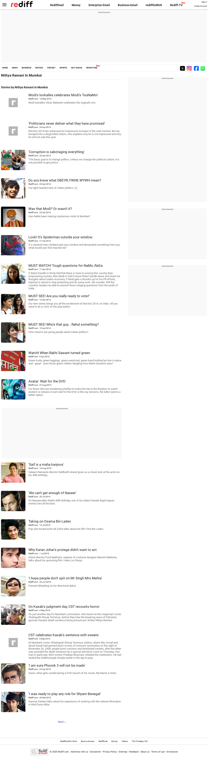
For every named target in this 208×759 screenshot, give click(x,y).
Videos (125, 741)
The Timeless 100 (140, 741)
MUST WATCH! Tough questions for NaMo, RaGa (65, 265)
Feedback (134, 751)
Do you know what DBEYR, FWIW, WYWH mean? (64, 180)
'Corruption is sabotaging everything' (56, 152)
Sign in (204, 2)
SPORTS (63, 67)
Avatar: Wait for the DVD (46, 381)
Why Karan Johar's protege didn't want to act (62, 550)
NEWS (15, 67)
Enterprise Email (99, 5)
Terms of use (158, 751)
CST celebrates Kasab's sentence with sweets (63, 635)
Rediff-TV (176, 5)
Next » (62, 721)
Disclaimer (95, 751)
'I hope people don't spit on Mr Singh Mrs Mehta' (65, 578)
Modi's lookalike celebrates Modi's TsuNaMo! (63, 95)
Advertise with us (79, 751)
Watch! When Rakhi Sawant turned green (59, 353)
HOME (5, 67)
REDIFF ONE (91, 67)
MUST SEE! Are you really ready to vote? (58, 296)
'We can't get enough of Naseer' (52, 493)
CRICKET (51, 67)
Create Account (200, 6)
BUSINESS (26, 67)
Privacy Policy (110, 751)
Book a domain (87, 741)
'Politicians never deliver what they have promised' (66, 123)
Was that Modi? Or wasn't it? (50, 209)
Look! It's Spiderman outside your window (60, 237)
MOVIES (39, 67)
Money (76, 5)
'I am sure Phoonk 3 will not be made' (56, 665)
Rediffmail (57, 5)
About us (145, 751)
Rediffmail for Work (68, 741)
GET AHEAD (76, 67)
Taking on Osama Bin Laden (49, 521)
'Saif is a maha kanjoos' (46, 464)
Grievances (172, 751)
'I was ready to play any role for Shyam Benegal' (64, 694)
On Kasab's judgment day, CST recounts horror (64, 607)
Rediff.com (63, 751)
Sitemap (123, 751)
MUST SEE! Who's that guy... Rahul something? (63, 324)
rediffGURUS (154, 5)
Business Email (128, 5)
